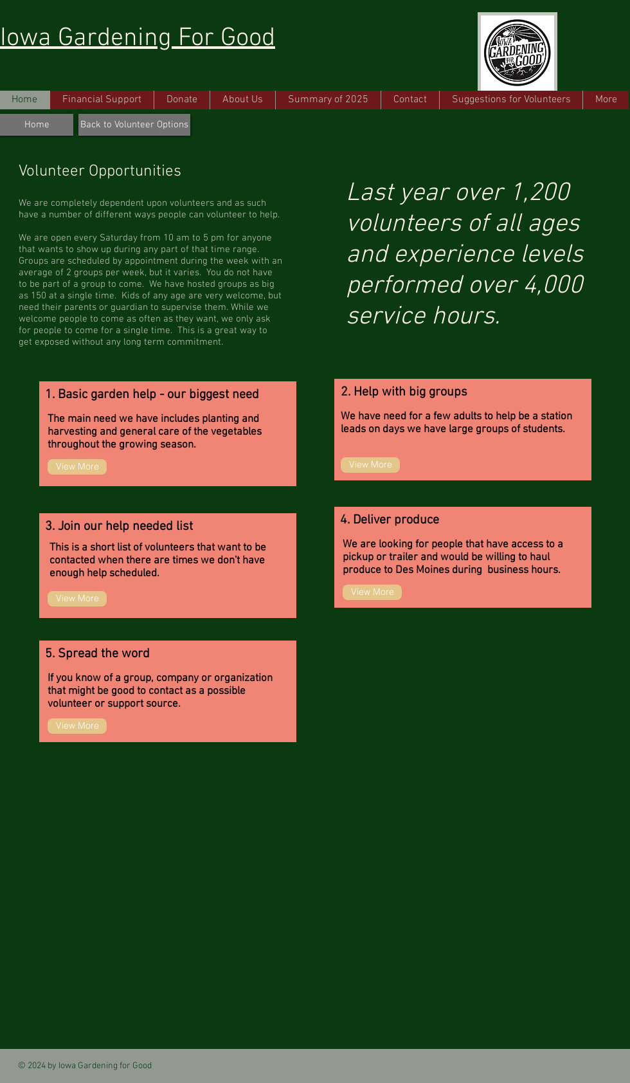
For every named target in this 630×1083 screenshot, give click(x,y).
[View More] (77, 467)
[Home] (36, 125)
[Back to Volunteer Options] (134, 125)
